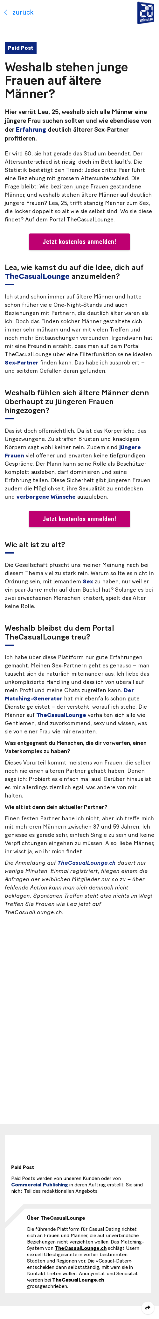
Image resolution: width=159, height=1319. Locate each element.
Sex (88, 582)
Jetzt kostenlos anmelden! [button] (79, 242)
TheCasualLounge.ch (87, 863)
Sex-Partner (21, 363)
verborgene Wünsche (46, 497)
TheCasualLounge (37, 276)
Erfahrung (31, 130)
